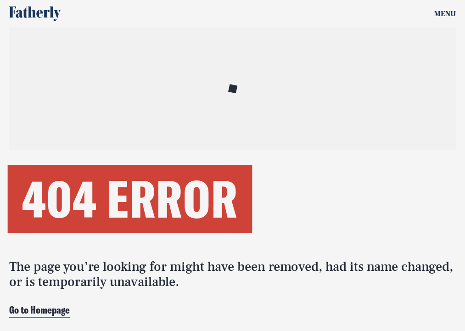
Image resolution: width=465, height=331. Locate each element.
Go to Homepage (39, 310)
